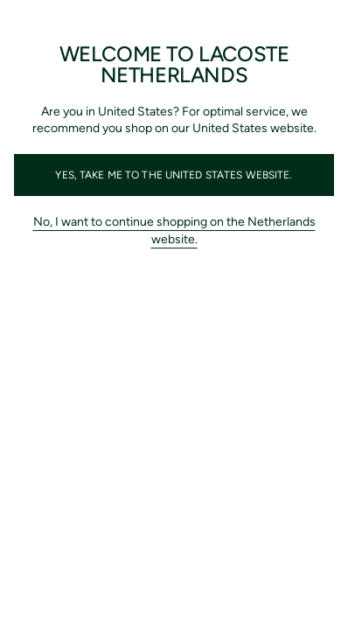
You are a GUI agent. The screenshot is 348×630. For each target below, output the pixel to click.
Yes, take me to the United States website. (173, 175)
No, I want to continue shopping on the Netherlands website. (174, 230)
